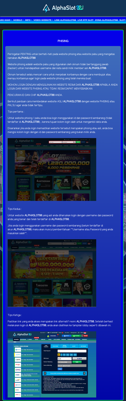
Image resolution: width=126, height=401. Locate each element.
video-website (42, 20)
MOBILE (17, 20)
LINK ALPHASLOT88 (65, 20)
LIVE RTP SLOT (85, 20)
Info (27, 20)
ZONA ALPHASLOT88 (106, 20)
